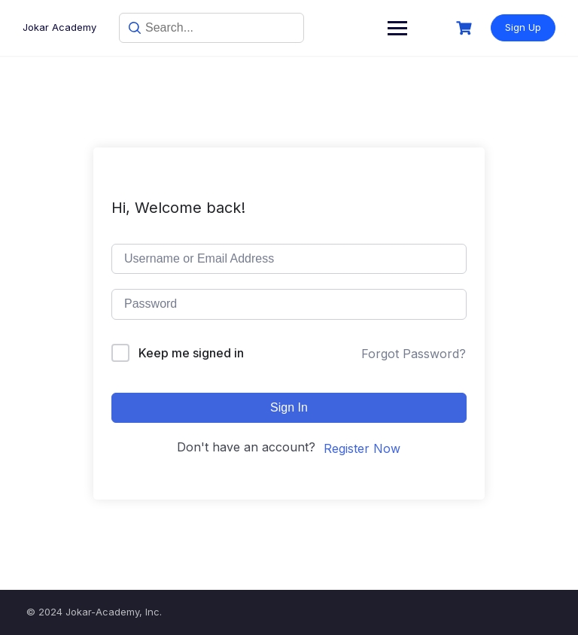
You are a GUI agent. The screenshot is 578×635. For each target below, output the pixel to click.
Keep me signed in (191, 352)
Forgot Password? (413, 353)
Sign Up (523, 27)
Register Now (362, 448)
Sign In (289, 407)
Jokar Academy (59, 27)
